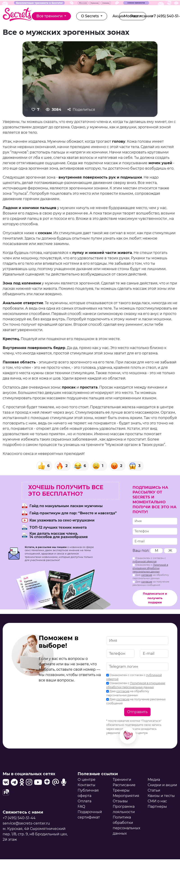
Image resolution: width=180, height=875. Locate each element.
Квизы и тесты (161, 796)
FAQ (81, 806)
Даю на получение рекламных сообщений (151, 583)
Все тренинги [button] (49, 16)
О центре (86, 779)
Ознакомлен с (150, 568)
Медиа (154, 779)
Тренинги (122, 779)
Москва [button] (131, 16)
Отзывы (120, 801)
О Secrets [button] (90, 16)
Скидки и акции (162, 785)
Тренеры (121, 790)
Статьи (154, 790)
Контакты (86, 785)
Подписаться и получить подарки (155, 598)
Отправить (137, 712)
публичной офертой (145, 561)
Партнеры (157, 806)
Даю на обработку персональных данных (151, 577)
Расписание (124, 785)
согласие (146, 575)
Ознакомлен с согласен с (149, 560)
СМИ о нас (157, 801)
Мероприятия (126, 796)
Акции (118, 16)
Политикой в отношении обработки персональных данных (150, 568)
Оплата (84, 801)
